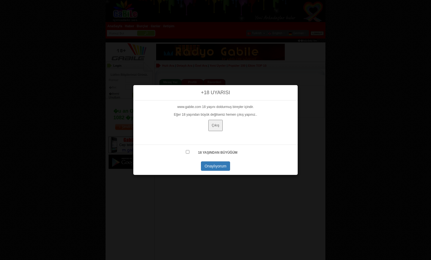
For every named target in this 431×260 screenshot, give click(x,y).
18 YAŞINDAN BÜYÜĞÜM (217, 153)
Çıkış (215, 125)
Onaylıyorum (215, 166)
